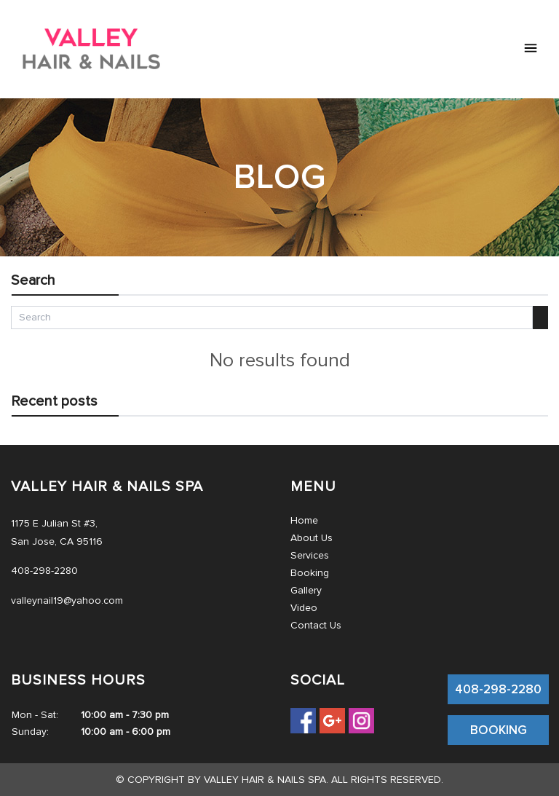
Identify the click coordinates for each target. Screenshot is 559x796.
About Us (311, 538)
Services (309, 555)
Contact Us (315, 625)
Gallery (306, 590)
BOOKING (498, 730)
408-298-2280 (498, 689)
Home (304, 520)
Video (303, 608)
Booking (309, 573)
